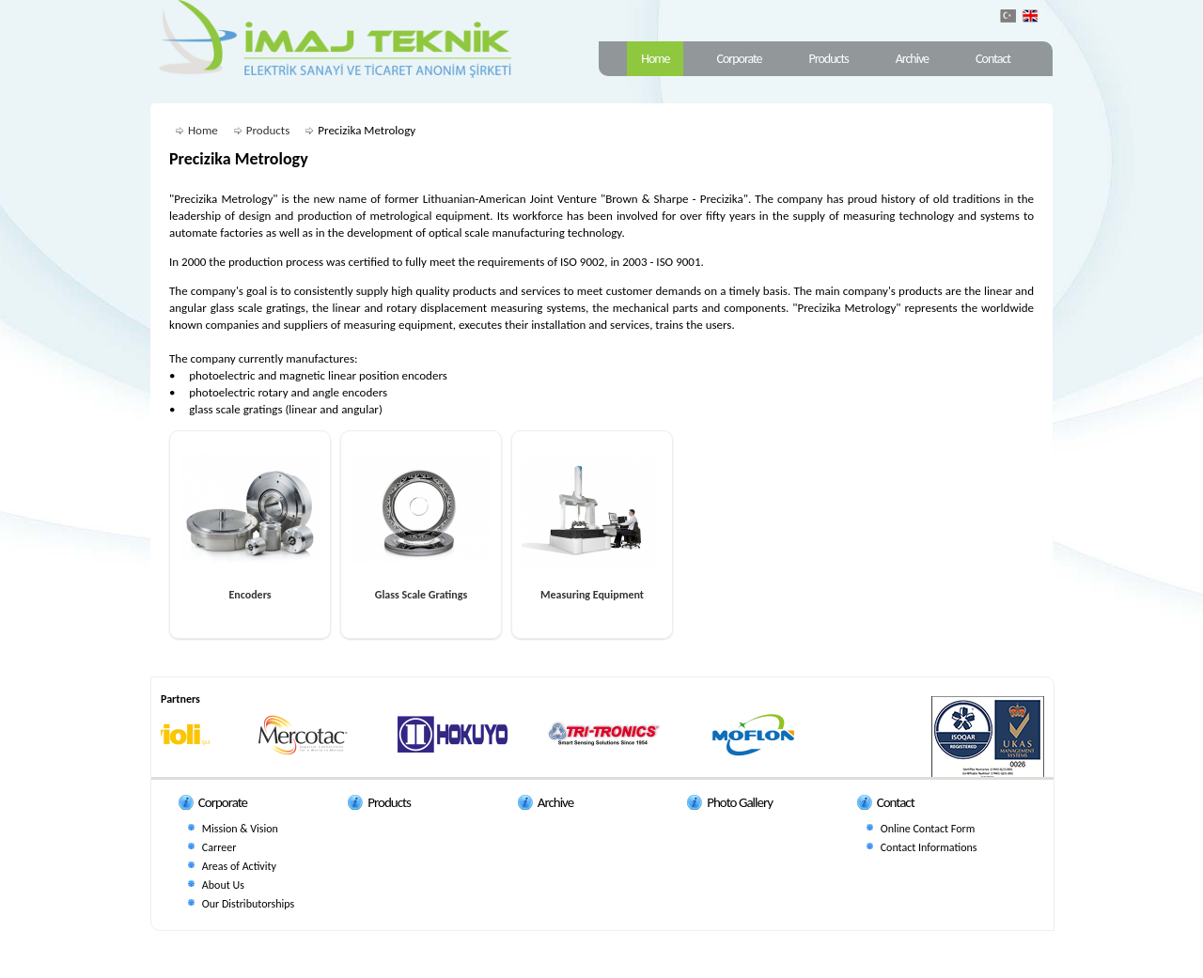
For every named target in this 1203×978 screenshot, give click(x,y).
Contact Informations (929, 847)
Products (829, 59)
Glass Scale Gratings (421, 594)
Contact (993, 59)
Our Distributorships (248, 903)
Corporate (738, 59)
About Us (223, 885)
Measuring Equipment (592, 594)
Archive (912, 59)
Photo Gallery (740, 802)
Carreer (219, 847)
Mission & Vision (240, 828)
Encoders (249, 594)
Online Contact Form (928, 828)
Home (655, 59)
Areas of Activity (239, 866)
